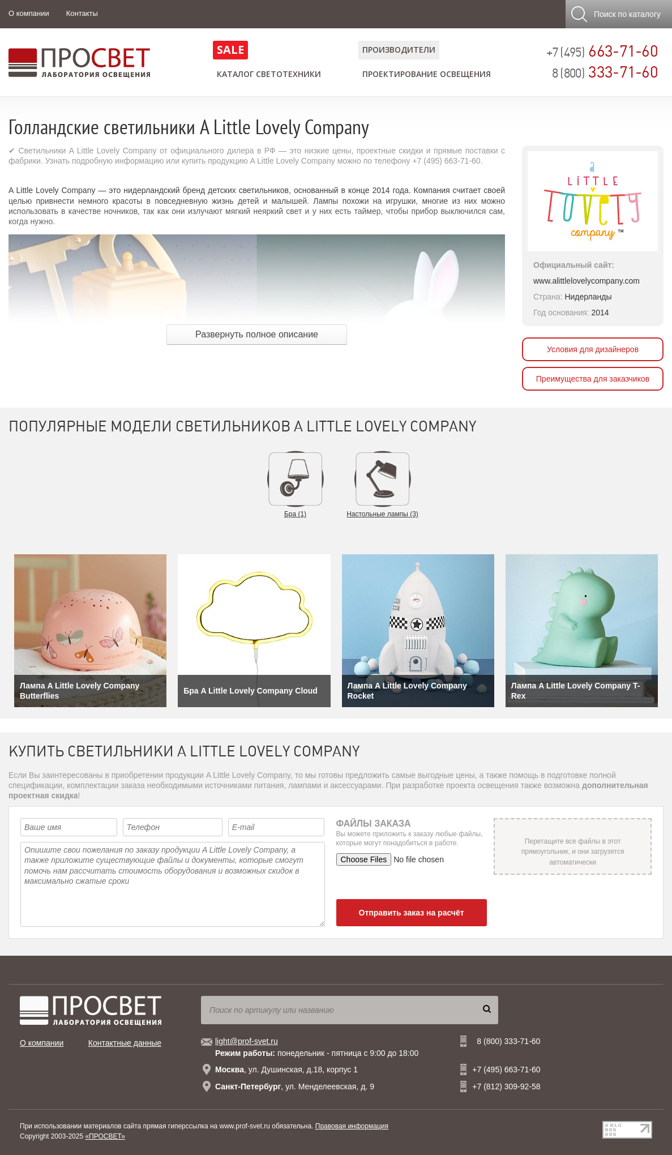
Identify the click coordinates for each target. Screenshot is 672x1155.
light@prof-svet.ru (246, 1041)
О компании (28, 13)
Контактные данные (124, 1042)
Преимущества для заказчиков (592, 378)
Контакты (82, 13)
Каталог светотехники (269, 74)
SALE (230, 49)
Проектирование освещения (426, 74)
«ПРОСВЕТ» (105, 1136)
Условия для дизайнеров (593, 349)
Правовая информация (351, 1126)
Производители (398, 49)
